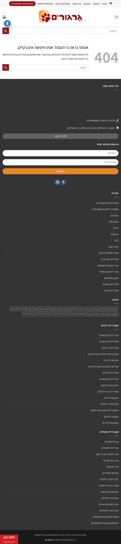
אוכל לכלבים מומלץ (109, 335)
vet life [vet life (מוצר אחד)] (71, 314)
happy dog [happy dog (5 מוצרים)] (43, 308)
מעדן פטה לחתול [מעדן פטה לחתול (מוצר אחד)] (30, 314)
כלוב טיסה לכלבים (110, 385)
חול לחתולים (112, 466)
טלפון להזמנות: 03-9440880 (101, 120)
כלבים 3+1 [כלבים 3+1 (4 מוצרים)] (43, 314)
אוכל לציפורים (112, 290)
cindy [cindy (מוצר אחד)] (86, 308)
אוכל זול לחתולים (110, 448)
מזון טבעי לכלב (111, 398)
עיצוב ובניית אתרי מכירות (75, 534)
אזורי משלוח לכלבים (109, 253)
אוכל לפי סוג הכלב (110, 259)
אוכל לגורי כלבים (110, 347)
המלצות (96, 3)
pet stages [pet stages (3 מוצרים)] (113, 314)
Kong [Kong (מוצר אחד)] (33, 308)
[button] (117, 17)
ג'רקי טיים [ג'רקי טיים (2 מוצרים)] (61, 314)
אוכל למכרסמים (111, 284)
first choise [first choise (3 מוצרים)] (66, 308)
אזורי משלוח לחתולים (108, 265)
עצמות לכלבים (111, 416)
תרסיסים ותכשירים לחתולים (105, 523)
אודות (104, 3)
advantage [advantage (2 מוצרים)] (112, 308)
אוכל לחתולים (112, 441)
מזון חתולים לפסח (110, 492)
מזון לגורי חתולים (110, 498)
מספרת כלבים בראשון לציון (105, 209)
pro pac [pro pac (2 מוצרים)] (91, 314)
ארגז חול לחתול (111, 460)
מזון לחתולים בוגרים (109, 504)
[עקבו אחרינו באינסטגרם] (57, 182)
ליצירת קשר (60, 136)
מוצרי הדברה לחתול (109, 485)
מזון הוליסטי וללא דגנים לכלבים (103, 354)
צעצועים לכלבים (111, 423)
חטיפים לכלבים (111, 360)
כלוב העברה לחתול (109, 479)
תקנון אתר (113, 221)
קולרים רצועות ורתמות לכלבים (104, 366)
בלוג (116, 240)
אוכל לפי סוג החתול (109, 271)
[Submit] (5, 31)
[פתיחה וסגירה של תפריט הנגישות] (7, 23)
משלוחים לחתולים (45, 3)
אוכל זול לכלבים (111, 372)
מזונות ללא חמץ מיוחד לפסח (104, 410)
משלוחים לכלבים (62, 3)
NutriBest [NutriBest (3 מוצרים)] (24, 308)
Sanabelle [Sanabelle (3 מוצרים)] (81, 314)
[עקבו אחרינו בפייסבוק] (63, 182)
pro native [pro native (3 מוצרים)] (101, 314)
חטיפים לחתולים (111, 473)
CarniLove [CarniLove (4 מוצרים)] (95, 308)
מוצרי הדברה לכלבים (108, 391)
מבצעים (87, 3)
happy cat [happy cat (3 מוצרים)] (55, 308)
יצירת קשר (76, 3)
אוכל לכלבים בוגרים (109, 341)
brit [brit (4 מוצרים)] (104, 308)
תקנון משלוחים (111, 278)
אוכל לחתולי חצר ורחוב (107, 454)
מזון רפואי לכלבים (110, 404)
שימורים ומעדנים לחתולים (106, 517)
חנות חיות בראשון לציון (108, 203)
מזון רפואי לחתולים (109, 510)
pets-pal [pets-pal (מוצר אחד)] (14, 308)
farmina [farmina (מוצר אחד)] (77, 308)
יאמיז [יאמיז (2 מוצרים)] (52, 314)
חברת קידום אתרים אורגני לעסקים (49, 534)
